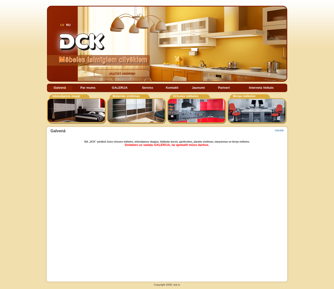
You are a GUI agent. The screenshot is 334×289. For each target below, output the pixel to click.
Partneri (224, 87)
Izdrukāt (279, 130)
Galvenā (60, 87)
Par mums (87, 87)
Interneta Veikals (261, 87)
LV (62, 25)
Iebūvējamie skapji (66, 96)
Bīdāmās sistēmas (126, 96)
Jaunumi (198, 87)
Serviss (147, 87)
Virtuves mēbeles (186, 96)
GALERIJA (120, 87)
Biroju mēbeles (244, 96)
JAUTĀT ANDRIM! (122, 73)
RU (68, 25)
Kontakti (172, 87)
